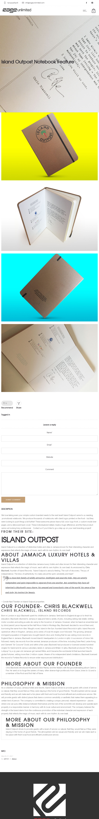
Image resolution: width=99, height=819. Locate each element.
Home (14, 759)
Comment (49, 469)
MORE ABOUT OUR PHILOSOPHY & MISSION (48, 722)
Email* (49, 445)
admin (6, 759)
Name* (49, 433)
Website (49, 457)
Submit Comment (13, 500)
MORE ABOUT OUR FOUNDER (44, 663)
